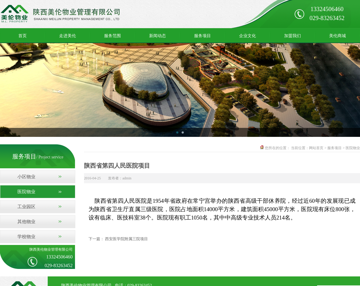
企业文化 (247, 35)
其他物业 (26, 221)
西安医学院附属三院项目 (126, 239)
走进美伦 (67, 35)
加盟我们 (292, 35)
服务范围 (112, 35)
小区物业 (26, 176)
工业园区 (26, 206)
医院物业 (26, 191)
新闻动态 (157, 35)
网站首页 (316, 148)
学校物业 (26, 236)
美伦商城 (337, 35)
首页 (22, 35)
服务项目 (202, 35)
